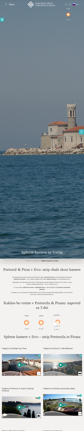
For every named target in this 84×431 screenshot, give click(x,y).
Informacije (35, 261)
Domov (28, 261)
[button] (2, 20)
